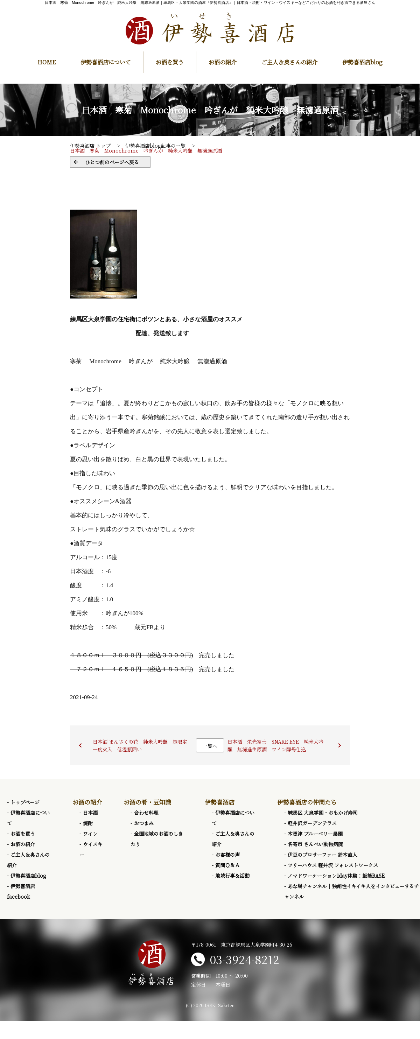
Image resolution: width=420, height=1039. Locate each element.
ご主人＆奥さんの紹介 (289, 62)
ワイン (90, 833)
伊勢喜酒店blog (362, 62)
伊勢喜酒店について (105, 62)
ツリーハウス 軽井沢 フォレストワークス (333, 865)
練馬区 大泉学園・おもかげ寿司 (323, 812)
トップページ (25, 802)
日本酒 (90, 812)
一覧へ (210, 745)
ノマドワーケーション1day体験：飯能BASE (336, 875)
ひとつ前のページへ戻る (112, 162)
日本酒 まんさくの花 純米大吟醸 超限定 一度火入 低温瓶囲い (142, 745)
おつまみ (144, 823)
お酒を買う (170, 62)
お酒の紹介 (223, 62)
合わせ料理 (146, 812)
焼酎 (88, 823)
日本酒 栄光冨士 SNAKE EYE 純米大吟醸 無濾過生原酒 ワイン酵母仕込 (275, 745)
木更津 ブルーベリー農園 (315, 833)
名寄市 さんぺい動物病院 (315, 844)
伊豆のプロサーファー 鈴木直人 (322, 854)
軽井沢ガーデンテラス (312, 823)
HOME (46, 62)
